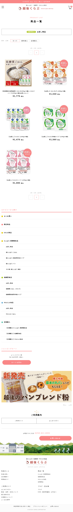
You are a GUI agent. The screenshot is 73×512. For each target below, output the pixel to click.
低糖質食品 (7, 277)
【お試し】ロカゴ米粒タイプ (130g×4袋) (54, 136)
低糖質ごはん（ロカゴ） (13, 289)
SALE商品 (7, 232)
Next (70, 405)
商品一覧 (41, 471)
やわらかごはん (11, 314)
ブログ (40, 489)
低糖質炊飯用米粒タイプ (13, 294)
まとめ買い (7, 216)
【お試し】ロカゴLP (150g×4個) (55, 91)
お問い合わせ (55, 438)
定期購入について (7, 497)
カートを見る (16, 362)
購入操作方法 (5, 494)
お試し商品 (9, 246)
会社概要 (4, 476)
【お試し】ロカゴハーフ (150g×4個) (18, 180)
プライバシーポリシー (40, 506)
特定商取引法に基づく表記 (22, 506)
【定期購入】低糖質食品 (13, 333)
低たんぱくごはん (11, 252)
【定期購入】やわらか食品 (14, 339)
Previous (64, 405)
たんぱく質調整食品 (10, 241)
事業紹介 (4, 479)
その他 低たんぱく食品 (13, 269)
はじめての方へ (54, 420)
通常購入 (24, 41)
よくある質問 (5, 499)
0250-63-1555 (42, 433)
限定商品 (6, 224)
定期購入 (6, 322)
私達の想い (4, 474)
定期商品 (41, 482)
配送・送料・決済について (9, 492)
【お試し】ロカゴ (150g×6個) (18, 136)
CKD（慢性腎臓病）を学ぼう (47, 492)
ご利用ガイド (19, 420)
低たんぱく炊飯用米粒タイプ (15, 258)
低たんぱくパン (11, 263)
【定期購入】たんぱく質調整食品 (16, 328)
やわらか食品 (8, 302)
